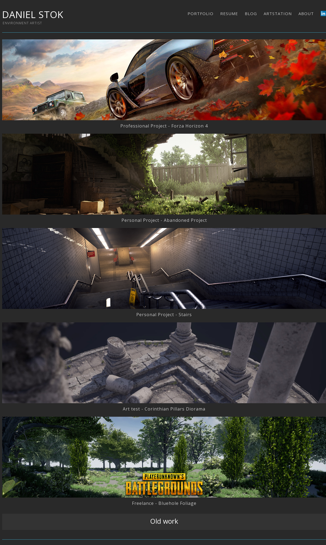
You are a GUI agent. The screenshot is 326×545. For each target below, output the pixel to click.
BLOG (251, 13)
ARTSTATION (278, 13)
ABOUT (306, 13)
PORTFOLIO (200, 13)
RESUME (229, 13)
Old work (164, 521)
